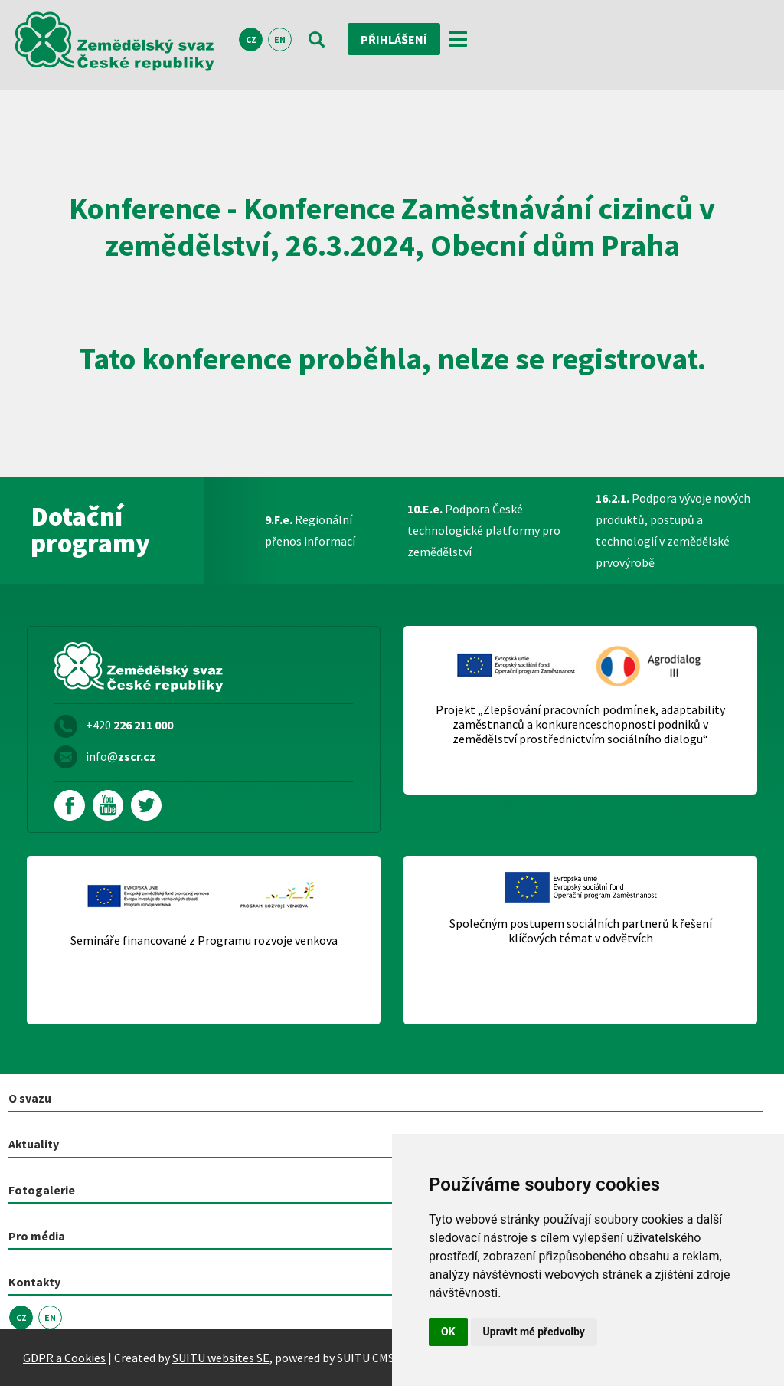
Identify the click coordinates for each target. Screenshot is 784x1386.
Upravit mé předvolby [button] (534, 1331)
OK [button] (448, 1331)
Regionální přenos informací (310, 530)
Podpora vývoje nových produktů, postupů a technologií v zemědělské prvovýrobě (673, 530)
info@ (120, 756)
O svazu (29, 1098)
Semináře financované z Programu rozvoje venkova (204, 940)
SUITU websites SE (221, 1357)
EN (280, 39)
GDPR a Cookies (64, 1357)
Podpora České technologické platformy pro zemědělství (483, 530)
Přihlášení (394, 39)
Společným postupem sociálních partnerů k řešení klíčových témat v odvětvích (580, 930)
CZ (251, 39)
